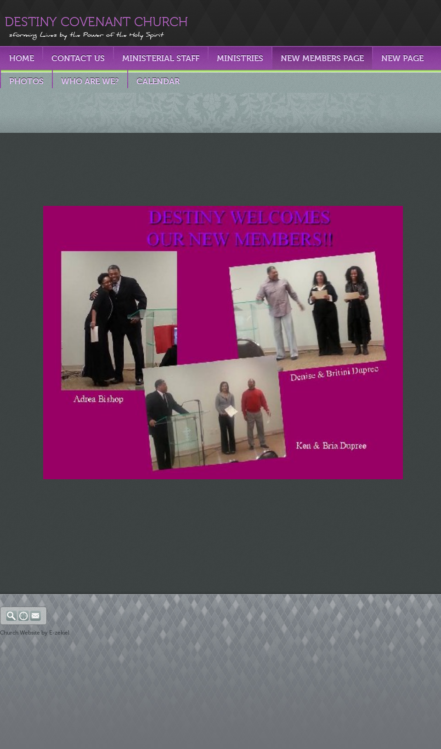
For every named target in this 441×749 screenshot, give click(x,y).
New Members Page (322, 58)
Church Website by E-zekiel (34, 633)
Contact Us (78, 58)
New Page (402, 58)
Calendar (158, 81)
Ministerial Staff (160, 58)
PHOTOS (26, 81)
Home (21, 58)
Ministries (240, 58)
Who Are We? (90, 81)
